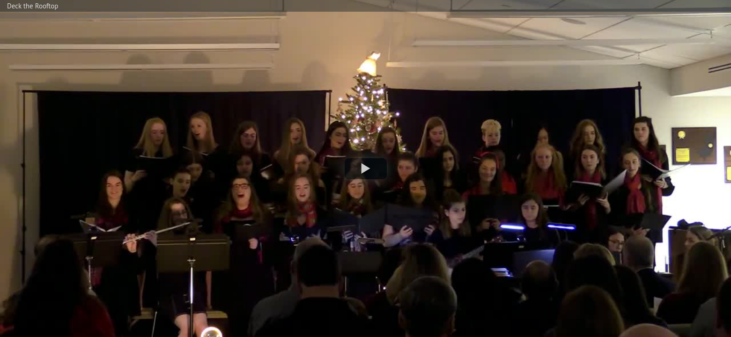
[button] (366, 168)
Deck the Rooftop (32, 5)
